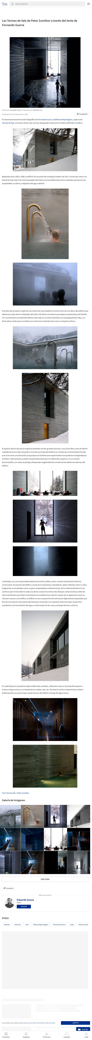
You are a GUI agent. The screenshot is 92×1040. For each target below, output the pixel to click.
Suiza (72, 924)
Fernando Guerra (45, 119)
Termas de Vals (8, 123)
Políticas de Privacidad (38, 1023)
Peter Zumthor (76, 123)
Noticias (7, 924)
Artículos (17, 924)
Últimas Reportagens (63, 119)
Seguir (24, 906)
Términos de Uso (28, 1023)
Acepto (76, 1023)
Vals (66, 176)
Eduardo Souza (25, 900)
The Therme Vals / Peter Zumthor (15, 793)
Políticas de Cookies (50, 1023)
